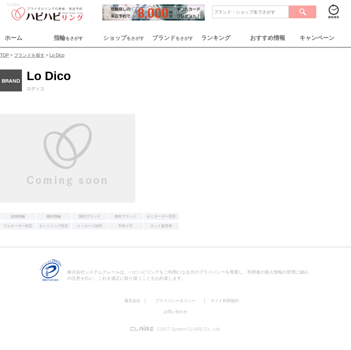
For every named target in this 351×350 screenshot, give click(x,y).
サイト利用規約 (225, 300)
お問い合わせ (175, 311)
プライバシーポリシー (175, 300)
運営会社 (132, 300)
